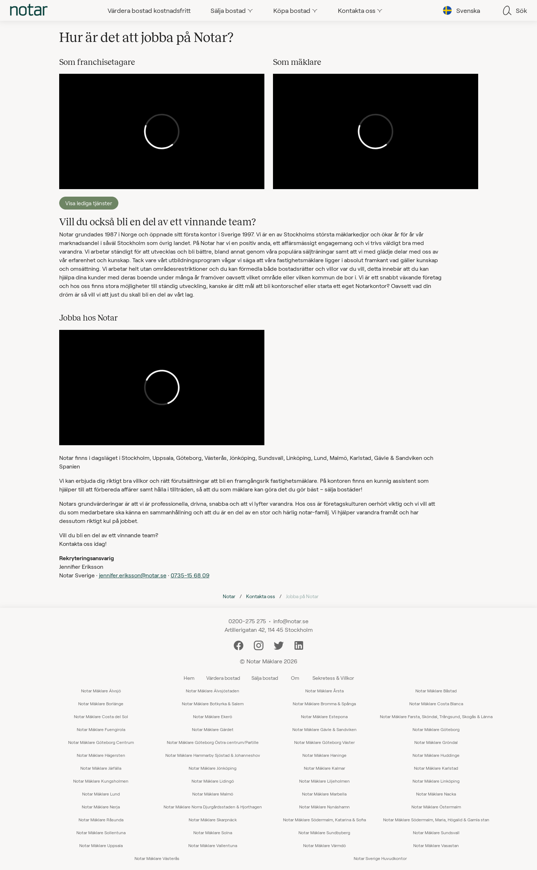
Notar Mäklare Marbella (324, 793)
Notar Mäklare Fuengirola (101, 729)
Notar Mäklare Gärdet (213, 729)
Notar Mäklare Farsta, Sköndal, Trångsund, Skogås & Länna (436, 716)
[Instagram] (259, 644)
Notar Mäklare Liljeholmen (324, 780)
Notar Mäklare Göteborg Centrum (101, 742)
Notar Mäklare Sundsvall (436, 832)
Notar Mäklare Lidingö (213, 780)
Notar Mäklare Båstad (436, 690)
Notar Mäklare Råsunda (101, 819)
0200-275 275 (247, 620)
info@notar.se (290, 620)
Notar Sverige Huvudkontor (380, 858)
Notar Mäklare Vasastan (436, 845)
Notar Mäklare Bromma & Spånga (324, 703)
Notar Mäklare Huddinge (436, 755)
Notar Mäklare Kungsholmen (100, 780)
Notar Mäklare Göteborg (436, 729)
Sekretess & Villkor (333, 678)
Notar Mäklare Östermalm (436, 806)
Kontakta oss (260, 596)
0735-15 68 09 (190, 575)
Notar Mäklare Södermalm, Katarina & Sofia (324, 819)
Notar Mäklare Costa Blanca (436, 703)
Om (295, 678)
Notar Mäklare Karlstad (436, 767)
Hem (189, 678)
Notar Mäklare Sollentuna (101, 832)
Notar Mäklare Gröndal (436, 742)
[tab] (29, 10)
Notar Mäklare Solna (212, 832)
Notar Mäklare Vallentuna (212, 845)
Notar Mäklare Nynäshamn (324, 806)
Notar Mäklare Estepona (324, 716)
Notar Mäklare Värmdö (324, 845)
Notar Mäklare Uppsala (101, 845)
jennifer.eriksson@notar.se (132, 575)
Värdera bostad (223, 678)
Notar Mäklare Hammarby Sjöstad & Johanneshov (212, 755)
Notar (229, 596)
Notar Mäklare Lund (101, 793)
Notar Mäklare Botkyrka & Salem (213, 703)
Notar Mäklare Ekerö (212, 716)
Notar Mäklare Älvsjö (101, 690)
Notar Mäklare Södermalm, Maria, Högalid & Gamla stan (436, 819)
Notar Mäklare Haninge (324, 755)
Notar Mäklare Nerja (101, 806)
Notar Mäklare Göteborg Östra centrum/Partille (213, 742)
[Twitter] (279, 644)
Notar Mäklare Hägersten (101, 755)
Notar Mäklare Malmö (212, 793)
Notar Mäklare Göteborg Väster (324, 742)
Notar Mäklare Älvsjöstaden (212, 690)
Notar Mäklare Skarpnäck (213, 819)
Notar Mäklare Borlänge (100, 703)
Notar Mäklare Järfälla (100, 767)
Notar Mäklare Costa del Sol (101, 716)
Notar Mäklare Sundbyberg (324, 832)
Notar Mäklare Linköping (436, 780)
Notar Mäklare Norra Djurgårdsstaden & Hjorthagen (213, 806)
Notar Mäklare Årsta (324, 690)
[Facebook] (239, 644)
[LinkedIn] (299, 644)
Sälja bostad (264, 678)
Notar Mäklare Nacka (436, 793)
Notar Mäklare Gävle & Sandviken (324, 729)
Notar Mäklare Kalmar (324, 767)
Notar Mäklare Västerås (157, 858)
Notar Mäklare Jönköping (212, 767)
